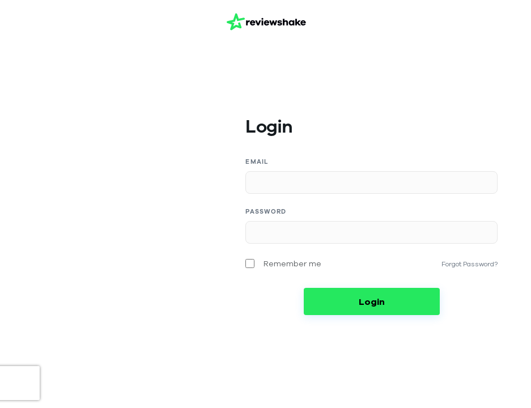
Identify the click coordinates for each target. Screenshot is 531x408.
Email (257, 162)
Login (372, 301)
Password (265, 211)
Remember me (292, 263)
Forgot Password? (469, 263)
